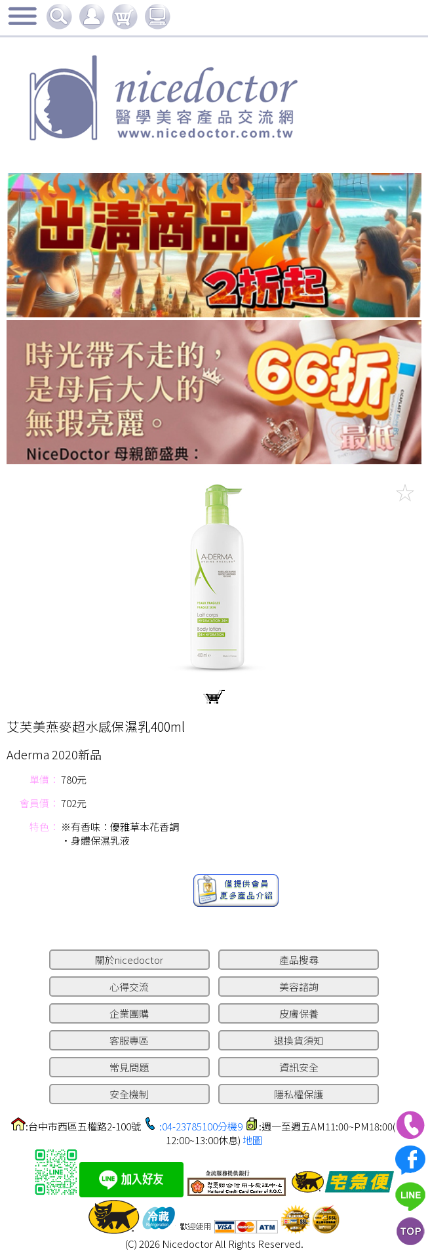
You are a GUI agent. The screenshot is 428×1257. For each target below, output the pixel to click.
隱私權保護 (298, 1094)
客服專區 (129, 1040)
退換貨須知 (298, 1040)
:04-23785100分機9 (201, 1126)
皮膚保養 (299, 1013)
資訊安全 (299, 1067)
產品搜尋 (299, 960)
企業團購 (129, 1013)
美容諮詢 (299, 986)
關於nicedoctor (129, 960)
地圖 (252, 1140)
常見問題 (129, 1067)
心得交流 (129, 986)
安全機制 (129, 1094)
